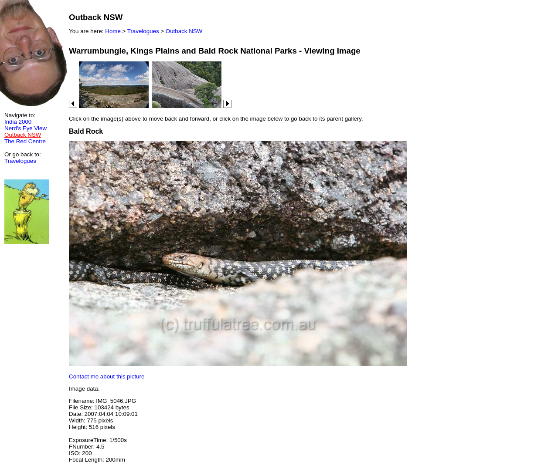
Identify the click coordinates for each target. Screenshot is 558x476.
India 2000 (17, 121)
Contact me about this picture (106, 376)
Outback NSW (184, 31)
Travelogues (20, 161)
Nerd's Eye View (25, 128)
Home (113, 31)
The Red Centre (25, 141)
